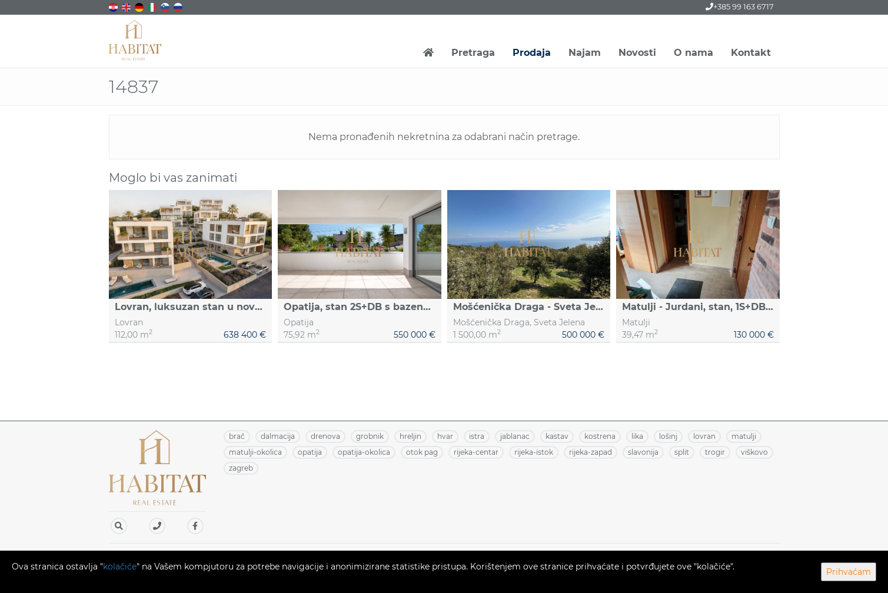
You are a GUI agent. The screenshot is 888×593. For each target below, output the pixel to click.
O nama (693, 52)
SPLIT (681, 452)
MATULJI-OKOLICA (255, 452)
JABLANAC (515, 436)
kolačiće (120, 566)
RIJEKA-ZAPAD (590, 452)
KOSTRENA (600, 436)
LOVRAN (704, 436)
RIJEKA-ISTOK (533, 452)
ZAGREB (241, 468)
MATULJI (743, 436)
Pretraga (473, 52)
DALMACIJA (278, 436)
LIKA (637, 436)
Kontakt (751, 52)
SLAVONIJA (643, 452)
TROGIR (715, 452)
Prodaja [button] (532, 52)
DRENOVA (325, 436)
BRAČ (237, 436)
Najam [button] (584, 52)
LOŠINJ (668, 436)
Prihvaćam (848, 572)
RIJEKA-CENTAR (476, 452)
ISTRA (476, 436)
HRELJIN (410, 436)
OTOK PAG (422, 452)
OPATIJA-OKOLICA (364, 452)
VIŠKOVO (754, 452)
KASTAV (557, 436)
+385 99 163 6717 (740, 6)
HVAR (445, 436)
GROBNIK (370, 436)
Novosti (637, 52)
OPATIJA (310, 452)
